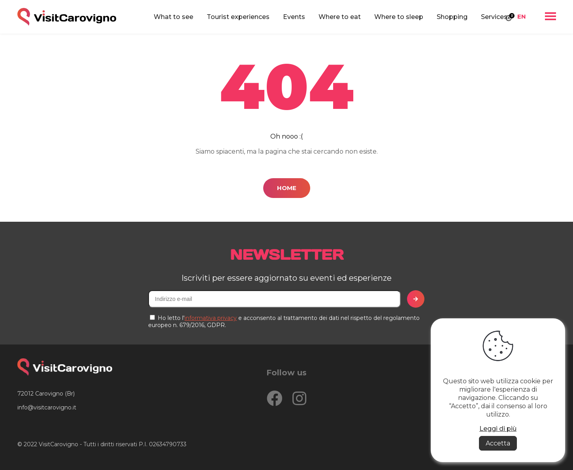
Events (294, 17)
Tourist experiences (238, 17)
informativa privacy (211, 318)
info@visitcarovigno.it (46, 407)
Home (286, 188)
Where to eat (340, 17)
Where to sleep (398, 17)
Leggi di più (497, 428)
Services (494, 17)
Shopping (452, 17)
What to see (173, 17)
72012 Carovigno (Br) (46, 393)
